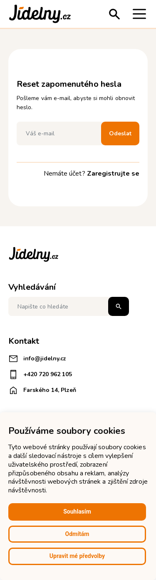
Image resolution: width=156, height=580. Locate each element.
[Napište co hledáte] (68, 306)
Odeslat (120, 133)
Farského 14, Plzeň (42, 390)
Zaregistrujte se (113, 173)
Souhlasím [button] (77, 511)
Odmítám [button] (77, 534)
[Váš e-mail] (61, 133)
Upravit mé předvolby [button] (77, 556)
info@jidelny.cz (37, 359)
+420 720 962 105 (40, 374)
